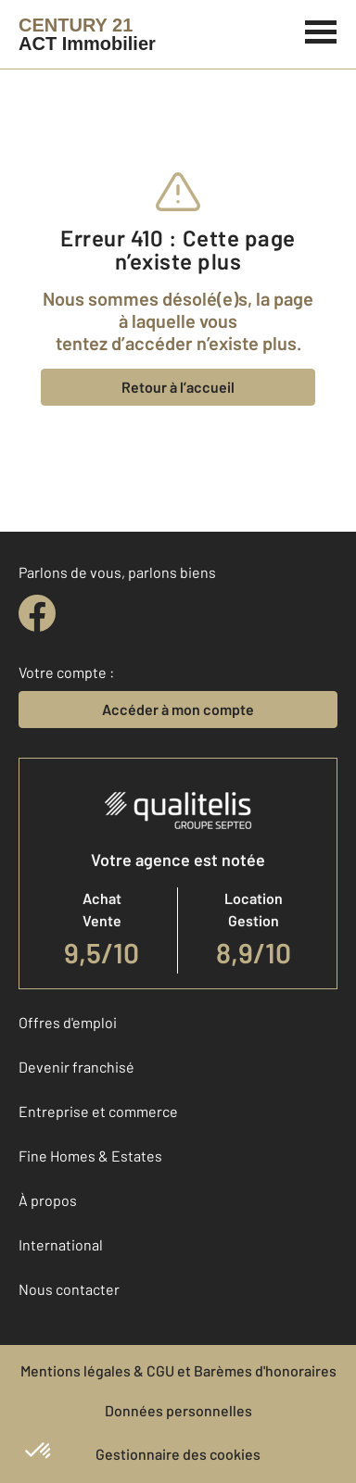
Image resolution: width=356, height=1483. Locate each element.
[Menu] (321, 30)
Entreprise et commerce (98, 1111)
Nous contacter (69, 1289)
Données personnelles (178, 1410)
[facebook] (37, 613)
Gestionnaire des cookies (178, 1454)
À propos (48, 1200)
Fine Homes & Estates (90, 1155)
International (61, 1244)
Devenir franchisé (76, 1066)
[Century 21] (87, 34)
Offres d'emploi (68, 1022)
